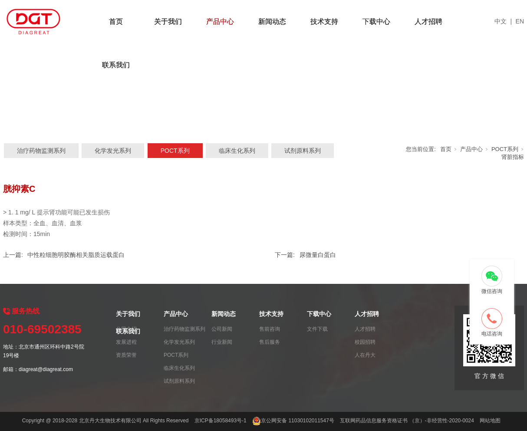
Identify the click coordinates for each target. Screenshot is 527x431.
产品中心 (220, 21)
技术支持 (324, 21)
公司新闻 (221, 329)
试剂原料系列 (302, 150)
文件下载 (317, 329)
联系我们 (116, 65)
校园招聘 (365, 342)
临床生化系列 (237, 150)
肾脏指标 (512, 157)
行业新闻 (221, 342)
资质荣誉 (126, 355)
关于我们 (168, 21)
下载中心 (376, 21)
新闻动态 (272, 21)
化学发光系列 (113, 150)
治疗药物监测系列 (41, 150)
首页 (116, 21)
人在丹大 (365, 355)
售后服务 (269, 342)
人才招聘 (428, 21)
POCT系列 (175, 150)
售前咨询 (269, 329)
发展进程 (126, 342)
